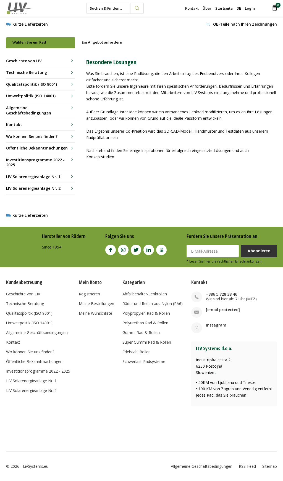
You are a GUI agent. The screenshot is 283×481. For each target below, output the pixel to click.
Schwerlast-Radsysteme (143, 361)
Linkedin (148, 249)
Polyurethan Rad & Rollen (145, 322)
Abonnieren (258, 250)
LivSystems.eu (35, 466)
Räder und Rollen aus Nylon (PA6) (152, 303)
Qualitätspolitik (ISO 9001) (31, 84)
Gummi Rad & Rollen (141, 332)
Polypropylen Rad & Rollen (146, 313)
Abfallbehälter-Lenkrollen (144, 293)
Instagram (123, 249)
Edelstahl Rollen (136, 351)
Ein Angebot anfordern (102, 42)
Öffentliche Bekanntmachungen (37, 148)
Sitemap (269, 466)
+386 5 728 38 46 (221, 294)
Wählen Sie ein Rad (29, 42)
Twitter (136, 249)
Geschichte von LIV (24, 60)
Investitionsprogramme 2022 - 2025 (35, 162)
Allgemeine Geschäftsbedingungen (28, 110)
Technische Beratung (26, 72)
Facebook (110, 249)
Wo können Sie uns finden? (31, 136)
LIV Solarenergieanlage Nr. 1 (33, 176)
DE (239, 8)
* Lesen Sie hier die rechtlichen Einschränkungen (224, 261)
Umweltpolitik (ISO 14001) (31, 95)
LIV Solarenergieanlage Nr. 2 (33, 188)
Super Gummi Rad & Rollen (146, 342)
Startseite (224, 8)
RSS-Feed (247, 466)
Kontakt (192, 8)
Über (207, 8)
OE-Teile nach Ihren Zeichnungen (245, 24)
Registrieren (89, 293)
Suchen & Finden (137, 8)
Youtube (161, 249)
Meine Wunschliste (95, 313)
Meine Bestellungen (96, 303)
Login (250, 8)
